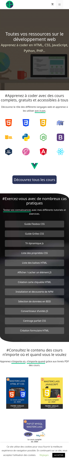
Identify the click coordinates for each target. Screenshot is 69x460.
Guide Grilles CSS (34, 233)
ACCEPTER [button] (58, 455)
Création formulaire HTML (34, 330)
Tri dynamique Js (34, 243)
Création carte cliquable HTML (34, 282)
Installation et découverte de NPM (34, 291)
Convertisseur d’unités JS (34, 311)
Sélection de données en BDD (34, 301)
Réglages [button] (44, 455)
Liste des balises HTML (34, 262)
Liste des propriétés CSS (34, 253)
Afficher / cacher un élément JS (34, 272)
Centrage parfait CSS (34, 320)
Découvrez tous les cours (34, 179)
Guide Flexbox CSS (34, 224)
